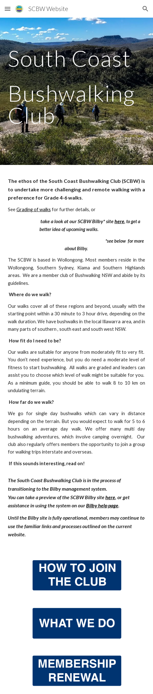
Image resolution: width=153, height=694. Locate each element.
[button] (7, 8)
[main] (76, 87)
